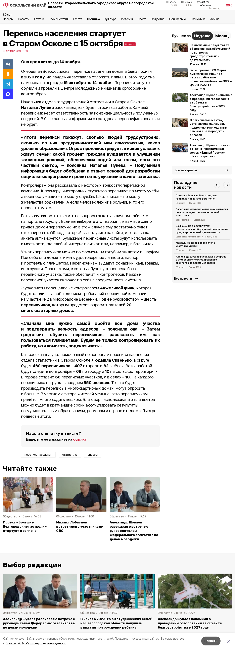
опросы (93, 454)
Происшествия (58, 19)
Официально (177, 19)
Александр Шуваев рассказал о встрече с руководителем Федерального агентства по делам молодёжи (134, 530)
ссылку (80, 439)
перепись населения (38, 454)
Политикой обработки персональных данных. (36, 643)
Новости (23, 19)
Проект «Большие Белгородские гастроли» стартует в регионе (25, 526)
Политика (93, 19)
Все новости (183, 278)
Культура (110, 19)
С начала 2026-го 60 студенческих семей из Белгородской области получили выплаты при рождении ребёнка (116, 623)
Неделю (202, 35)
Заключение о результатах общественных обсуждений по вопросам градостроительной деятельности (202, 229)
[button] (217, 185)
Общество (157, 19)
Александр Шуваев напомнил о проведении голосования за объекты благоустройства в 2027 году (190, 623)
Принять (210, 641)
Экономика (198, 19)
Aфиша (214, 19)
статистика (70, 454)
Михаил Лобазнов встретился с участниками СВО (79, 526)
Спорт (142, 19)
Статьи (39, 19)
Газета (77, 19)
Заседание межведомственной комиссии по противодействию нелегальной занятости (202, 212)
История (127, 19)
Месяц (222, 35)
